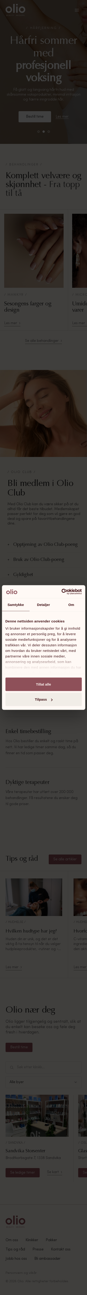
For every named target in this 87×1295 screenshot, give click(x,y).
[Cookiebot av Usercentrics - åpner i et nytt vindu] (62, 592)
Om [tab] (71, 604)
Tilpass (43, 699)
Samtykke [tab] (15, 604)
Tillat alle (43, 684)
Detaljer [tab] (43, 604)
